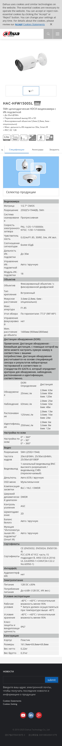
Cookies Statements (34, 24)
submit (52, 679)
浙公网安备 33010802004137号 (42, 735)
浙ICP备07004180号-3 (15, 735)
